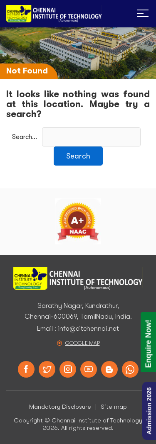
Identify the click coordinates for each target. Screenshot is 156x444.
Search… (24, 137)
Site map (114, 406)
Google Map (82, 343)
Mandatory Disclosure (60, 406)
